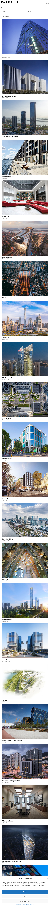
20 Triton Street (7, 217)
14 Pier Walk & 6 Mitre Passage (12, 740)
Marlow (4, 700)
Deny (25, 896)
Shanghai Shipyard (8, 539)
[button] (47, 879)
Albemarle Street (7, 821)
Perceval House (6, 499)
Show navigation (25, 3)
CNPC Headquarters (8, 96)
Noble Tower (6, 56)
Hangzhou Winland (8, 660)
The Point (5, 579)
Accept (25, 892)
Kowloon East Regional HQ (10, 781)
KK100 (4, 297)
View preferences (25, 901)
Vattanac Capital (7, 257)
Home (2, 7)
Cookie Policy (19, 904)
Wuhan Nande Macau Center (11, 861)
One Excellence (7, 418)
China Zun (5, 337)
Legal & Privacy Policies (28, 904)
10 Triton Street (7, 458)
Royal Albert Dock (8, 176)
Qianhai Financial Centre (9, 136)
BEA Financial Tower (8, 378)
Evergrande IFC (7, 619)
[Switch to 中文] (47, 2)
